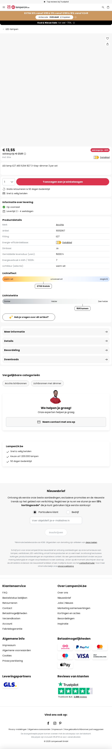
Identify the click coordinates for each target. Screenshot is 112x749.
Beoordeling (12, 350)
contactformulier (87, 563)
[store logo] (20, 7)
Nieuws (69, 603)
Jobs (60, 603)
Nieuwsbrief (64, 598)
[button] (107, 38)
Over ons (62, 592)
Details (8, 341)
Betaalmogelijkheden (14, 613)
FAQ (4, 592)
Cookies (7, 655)
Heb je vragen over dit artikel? (31, 317)
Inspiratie (62, 623)
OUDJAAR (54, 17)
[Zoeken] (103, 7)
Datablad (105, 157)
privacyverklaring (66, 566)
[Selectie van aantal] (8, 181)
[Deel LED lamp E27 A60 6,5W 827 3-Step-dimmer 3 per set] (107, 44)
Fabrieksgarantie (12, 629)
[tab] (28, 607)
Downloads (11, 359)
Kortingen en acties (68, 613)
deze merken (91, 542)
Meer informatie (14, 331)
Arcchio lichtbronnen (16, 383)
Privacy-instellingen (18, 729)
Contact (7, 608)
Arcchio (60, 224)
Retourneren (9, 603)
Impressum (9, 645)
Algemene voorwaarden (16, 650)
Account (7, 623)
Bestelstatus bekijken (14, 598)
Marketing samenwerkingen (73, 608)
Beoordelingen (65, 618)
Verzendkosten (11, 618)
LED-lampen (12, 29)
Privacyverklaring (12, 661)
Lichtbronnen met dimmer (47, 383)
